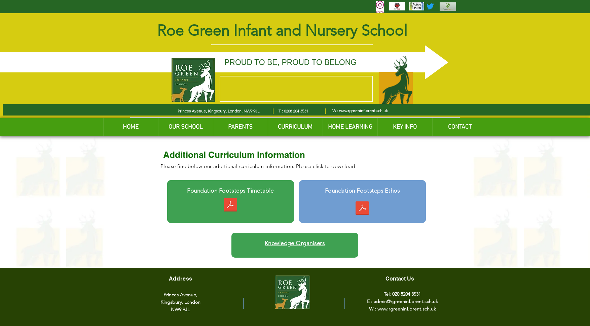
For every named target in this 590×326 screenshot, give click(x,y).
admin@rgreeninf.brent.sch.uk (406, 301)
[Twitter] (430, 6)
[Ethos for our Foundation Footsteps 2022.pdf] (362, 209)
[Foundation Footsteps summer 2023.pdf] (230, 205)
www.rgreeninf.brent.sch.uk (363, 110)
